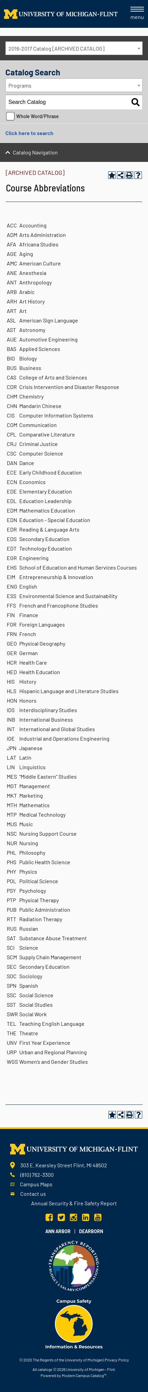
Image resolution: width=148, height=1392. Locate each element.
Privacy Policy (117, 1359)
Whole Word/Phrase (37, 116)
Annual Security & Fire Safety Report (74, 1203)
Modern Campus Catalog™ (84, 1375)
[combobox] (74, 48)
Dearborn (91, 1231)
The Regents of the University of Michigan (68, 1359)
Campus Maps (36, 1184)
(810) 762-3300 (37, 1174)
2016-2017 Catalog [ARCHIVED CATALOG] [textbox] (56, 48)
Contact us (33, 1193)
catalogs (45, 1369)
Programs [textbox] (19, 85)
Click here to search (29, 133)
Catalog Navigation (35, 152)
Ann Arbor (58, 1231)
